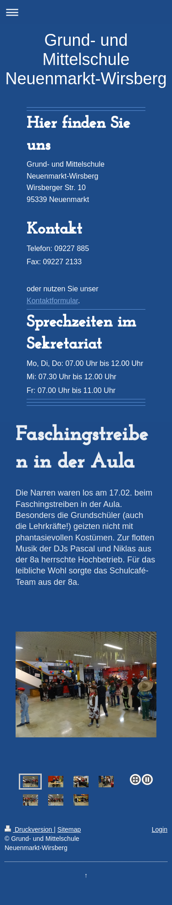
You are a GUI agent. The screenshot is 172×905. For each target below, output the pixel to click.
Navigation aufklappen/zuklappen (86, 12)
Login (159, 829)
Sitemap (69, 829)
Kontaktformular (52, 301)
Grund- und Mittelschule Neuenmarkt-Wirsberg (85, 59)
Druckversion (29, 829)
